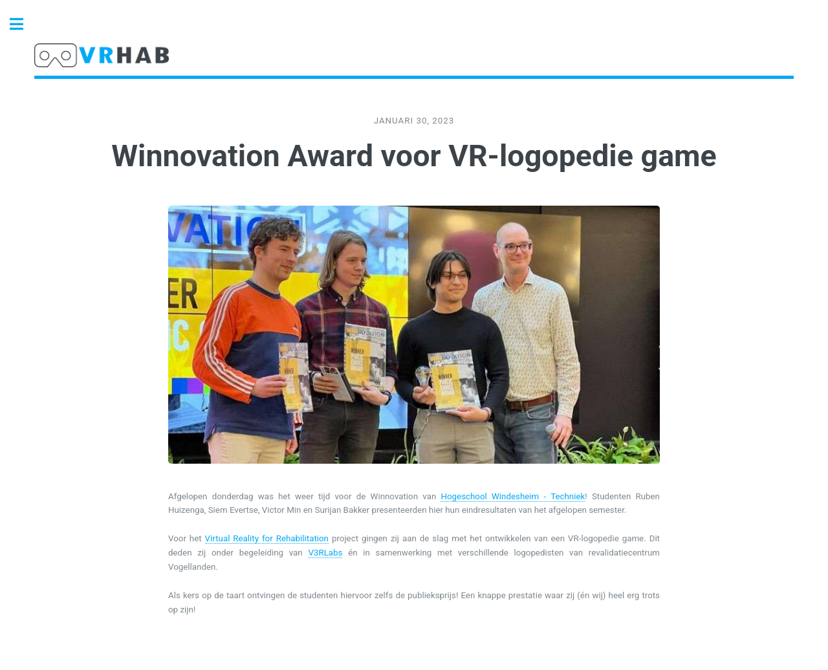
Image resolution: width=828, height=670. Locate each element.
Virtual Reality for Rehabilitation (267, 538)
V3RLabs (325, 552)
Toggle (23, 24)
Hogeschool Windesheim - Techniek (513, 496)
